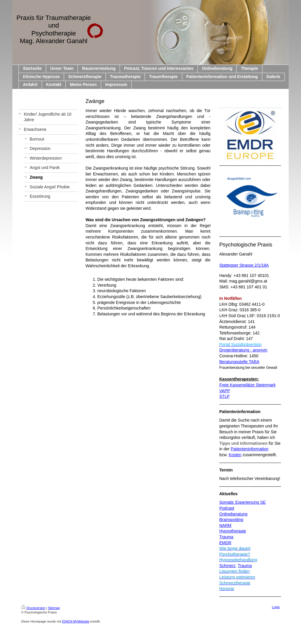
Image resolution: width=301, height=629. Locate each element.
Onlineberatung (233, 514)
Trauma (226, 537)
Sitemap (54, 608)
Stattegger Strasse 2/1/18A (244, 265)
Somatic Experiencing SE (242, 502)
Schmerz (227, 565)
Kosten (235, 454)
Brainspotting (231, 519)
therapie (238, 531)
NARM (225, 525)
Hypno (225, 531)
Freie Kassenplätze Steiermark (247, 385)
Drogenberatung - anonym (243, 350)
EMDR (225, 542)
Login (276, 607)
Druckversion (33, 608)
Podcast (226, 508)
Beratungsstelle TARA (239, 361)
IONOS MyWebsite (75, 621)
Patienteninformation (249, 449)
